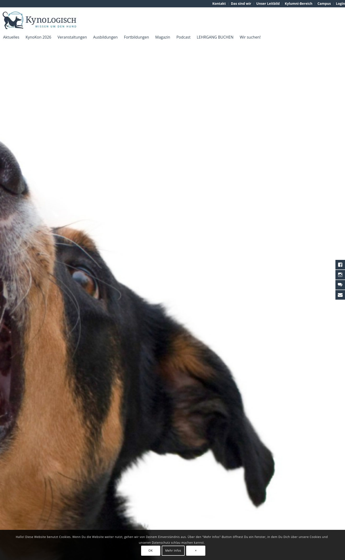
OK (151, 551)
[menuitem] (219, 3)
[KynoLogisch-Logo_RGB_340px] (39, 20)
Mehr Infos (173, 551)
